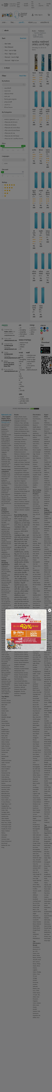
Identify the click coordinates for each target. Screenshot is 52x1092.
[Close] (49, 610)
